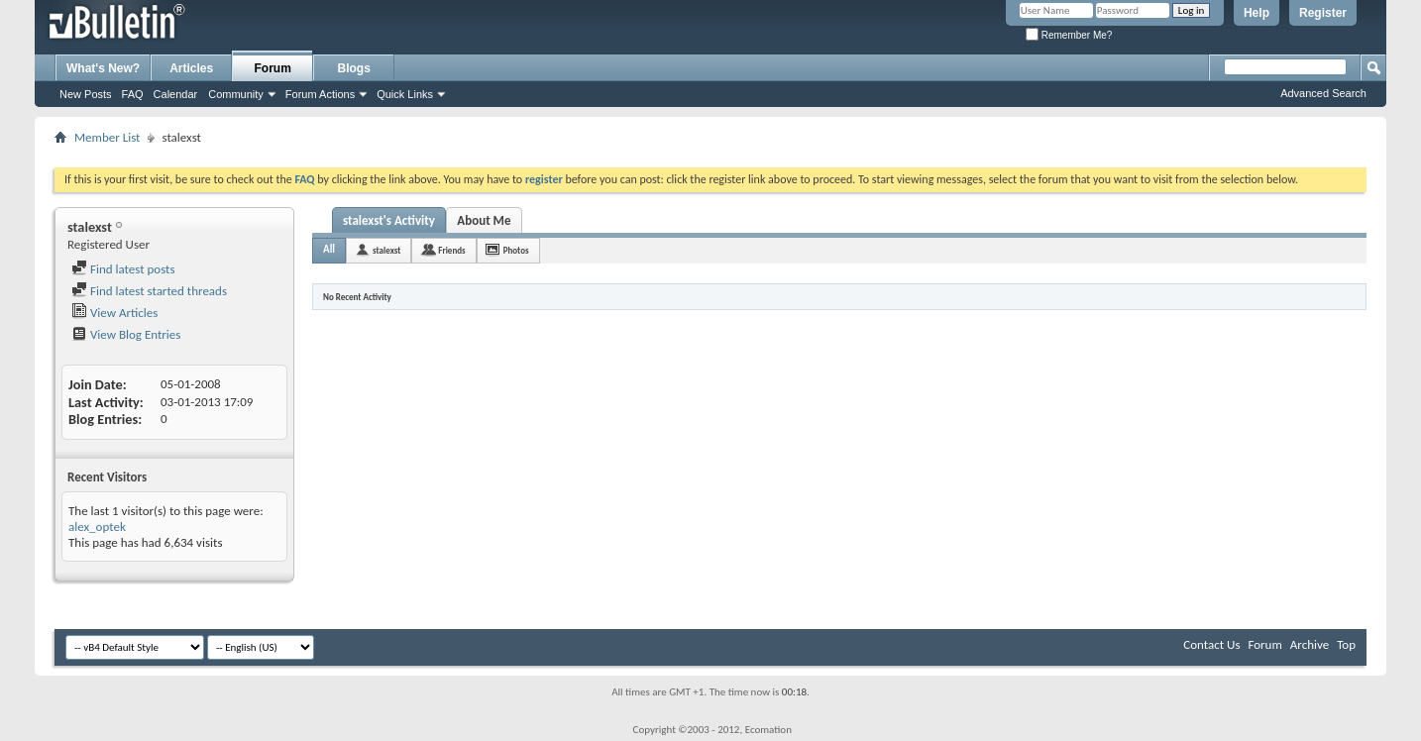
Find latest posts (123, 269)
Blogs (354, 68)
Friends (451, 250)
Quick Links (405, 94)
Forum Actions (320, 94)
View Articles (114, 312)
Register (1323, 13)
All (329, 249)
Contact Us (1211, 644)
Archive (1309, 644)
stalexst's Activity (389, 220)
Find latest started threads (149, 290)
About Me (483, 220)
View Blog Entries (125, 334)
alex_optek (97, 526)
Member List (107, 137)
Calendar (176, 94)
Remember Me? (1069, 35)
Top (1346, 644)
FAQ (133, 94)
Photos (516, 250)
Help (1256, 13)
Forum (273, 68)
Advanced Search (1323, 93)
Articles (191, 68)
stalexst (386, 250)
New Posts (85, 94)
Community (236, 94)
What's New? (103, 68)
